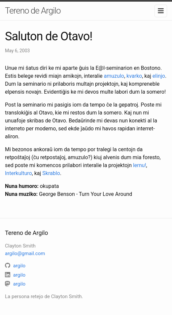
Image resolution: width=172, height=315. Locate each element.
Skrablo (51, 173)
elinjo (159, 76)
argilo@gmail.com (25, 253)
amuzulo (114, 76)
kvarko (134, 76)
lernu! (139, 165)
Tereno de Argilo (33, 11)
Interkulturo (18, 173)
